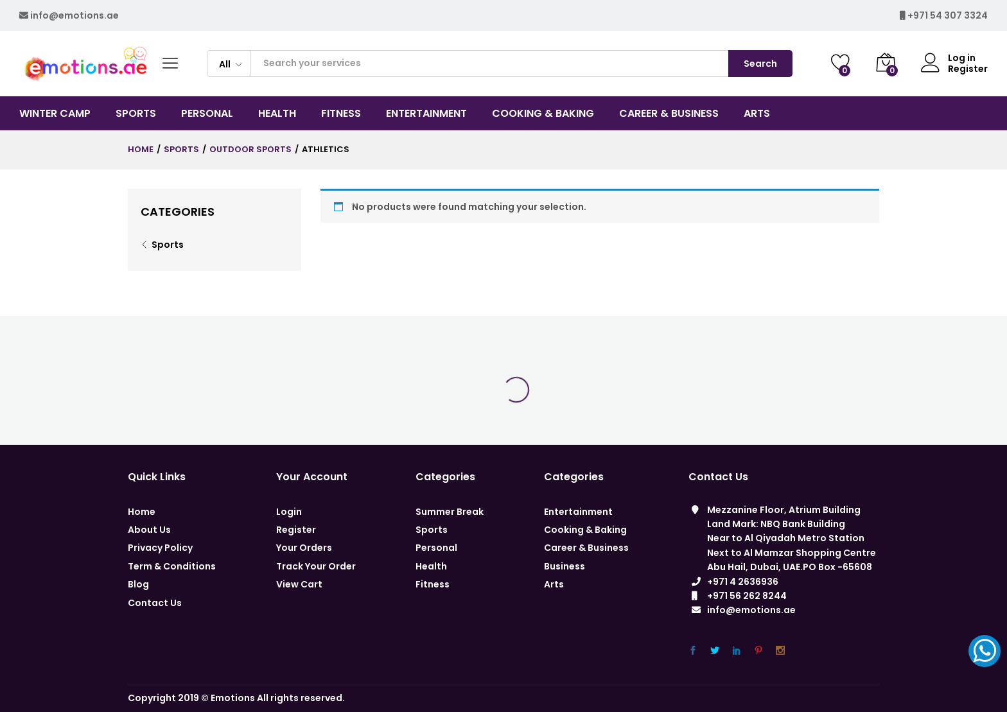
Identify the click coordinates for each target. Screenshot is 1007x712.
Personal (436, 547)
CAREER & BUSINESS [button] (669, 114)
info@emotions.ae (74, 15)
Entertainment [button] (426, 114)
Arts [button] (757, 114)
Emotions (233, 697)
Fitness (433, 584)
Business (564, 566)
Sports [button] (136, 114)
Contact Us (155, 602)
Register (968, 69)
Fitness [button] (341, 114)
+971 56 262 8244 (747, 595)
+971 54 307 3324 (947, 15)
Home (141, 511)
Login (289, 511)
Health (431, 566)
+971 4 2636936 (742, 581)
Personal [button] (207, 114)
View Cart (299, 584)
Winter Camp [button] (55, 114)
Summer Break (450, 511)
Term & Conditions (172, 566)
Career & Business (586, 547)
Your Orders (304, 547)
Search (760, 63)
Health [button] (277, 114)
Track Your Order (316, 566)
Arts (554, 584)
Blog (138, 584)
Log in (948, 58)
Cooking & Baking (585, 529)
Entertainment (578, 511)
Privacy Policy (160, 547)
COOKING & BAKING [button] (543, 114)
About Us (149, 529)
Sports (168, 244)
